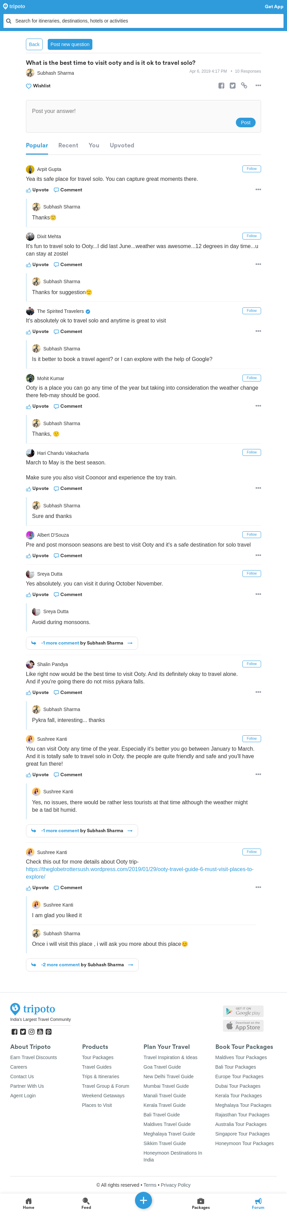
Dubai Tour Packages (238, 1086)
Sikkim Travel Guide (165, 1143)
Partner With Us (27, 1086)
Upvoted (122, 145)
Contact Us (22, 1076)
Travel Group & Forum (106, 1086)
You (94, 145)
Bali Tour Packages (235, 1067)
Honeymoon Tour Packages (244, 1143)
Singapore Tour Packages (242, 1134)
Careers (18, 1067)
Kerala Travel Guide (165, 1105)
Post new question (69, 44)
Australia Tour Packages (241, 1124)
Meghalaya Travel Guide (169, 1134)
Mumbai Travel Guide (166, 1086)
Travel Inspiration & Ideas (170, 1057)
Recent (68, 145)
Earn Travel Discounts (33, 1057)
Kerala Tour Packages (238, 1095)
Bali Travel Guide (162, 1114)
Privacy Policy (176, 1185)
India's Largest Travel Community (40, 1019)
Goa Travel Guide (162, 1067)
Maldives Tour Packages (241, 1057)
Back (34, 44)
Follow (252, 169)
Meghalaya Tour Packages (243, 1105)
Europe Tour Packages (239, 1076)
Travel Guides (97, 1067)
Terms (150, 1185)
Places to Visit (97, 1105)
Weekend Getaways (103, 1095)
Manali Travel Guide (165, 1095)
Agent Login (23, 1095)
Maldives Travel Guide (167, 1124)
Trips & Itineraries (100, 1076)
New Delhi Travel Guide (169, 1076)
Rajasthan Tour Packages (242, 1114)
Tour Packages (98, 1057)
